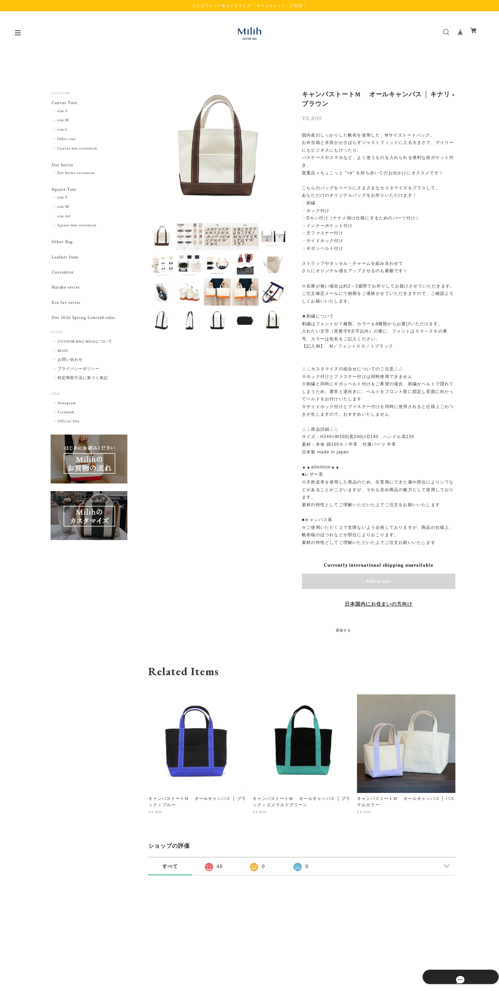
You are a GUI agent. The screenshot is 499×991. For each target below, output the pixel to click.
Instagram (67, 413)
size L (62, 131)
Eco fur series (66, 311)
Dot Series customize (76, 175)
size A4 (63, 219)
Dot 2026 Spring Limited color (85, 327)
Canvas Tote (64, 103)
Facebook (66, 423)
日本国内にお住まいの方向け (378, 604)
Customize (62, 278)
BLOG (63, 361)
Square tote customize (77, 229)
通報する (343, 630)
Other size (66, 140)
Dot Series (62, 166)
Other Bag (62, 246)
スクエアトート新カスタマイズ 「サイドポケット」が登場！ (250, 5)
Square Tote (64, 192)
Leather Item (65, 262)
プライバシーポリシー (78, 379)
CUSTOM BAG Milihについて (85, 352)
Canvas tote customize (77, 149)
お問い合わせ (70, 370)
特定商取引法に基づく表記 (83, 388)
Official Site (68, 432)
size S (62, 112)
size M (63, 121)
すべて (170, 866)
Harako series (66, 295)
